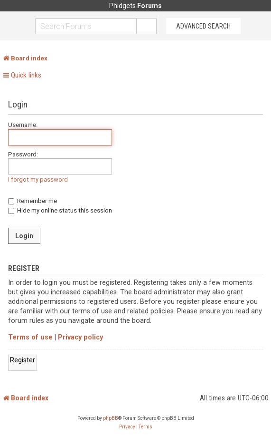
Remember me (32, 200)
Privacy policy (80, 337)
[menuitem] (127, 427)
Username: (22, 124)
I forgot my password (38, 179)
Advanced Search (203, 26)
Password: (23, 154)
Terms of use (30, 337)
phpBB (110, 418)
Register (22, 360)
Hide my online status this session (60, 210)
